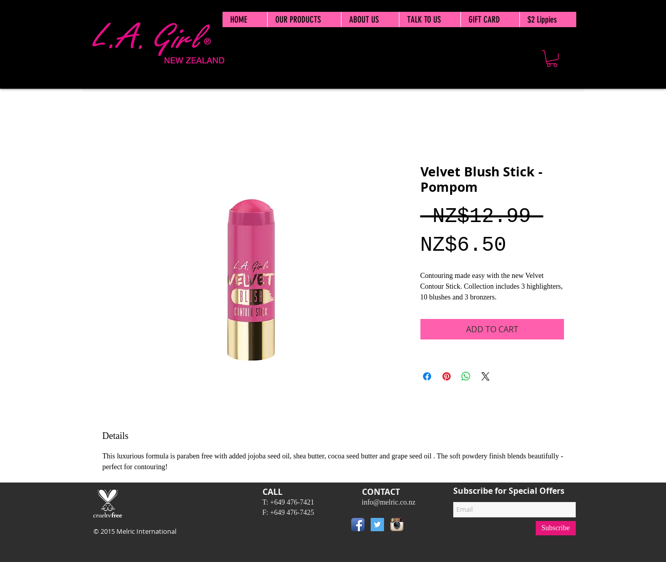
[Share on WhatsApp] (466, 376)
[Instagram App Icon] (396, 524)
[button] (552, 58)
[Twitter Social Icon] (377, 524)
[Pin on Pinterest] (446, 376)
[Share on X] (485, 376)
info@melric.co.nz (389, 502)
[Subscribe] (556, 528)
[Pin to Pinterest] (422, 526)
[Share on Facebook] (427, 376)
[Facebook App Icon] (358, 524)
